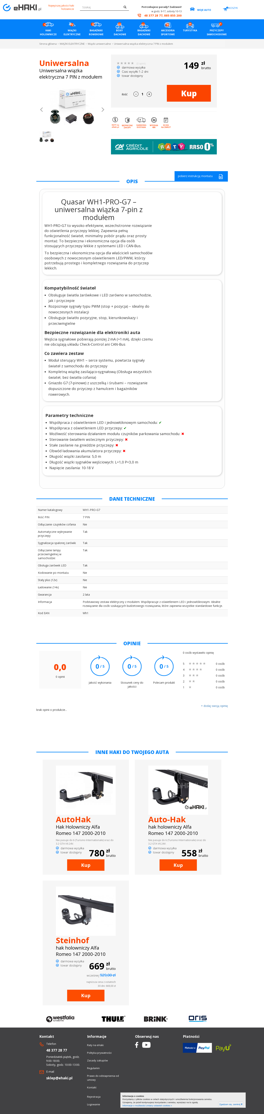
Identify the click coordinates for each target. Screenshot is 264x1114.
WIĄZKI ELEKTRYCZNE (72, 43)
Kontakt (91, 1087)
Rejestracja (94, 1096)
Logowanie (93, 1104)
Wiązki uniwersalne (99, 43)
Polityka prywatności (99, 1053)
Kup (189, 93)
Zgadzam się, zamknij (230, 1104)
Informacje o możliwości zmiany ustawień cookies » (147, 1105)
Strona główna (48, 43)
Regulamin (93, 1068)
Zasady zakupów (97, 1060)
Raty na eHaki (95, 1045)
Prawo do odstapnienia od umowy (103, 1078)
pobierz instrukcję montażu (200, 176)
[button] (41, 110)
